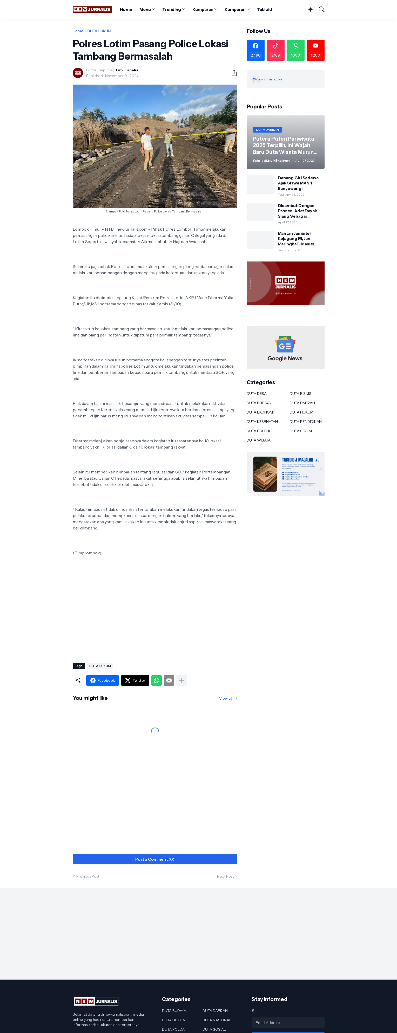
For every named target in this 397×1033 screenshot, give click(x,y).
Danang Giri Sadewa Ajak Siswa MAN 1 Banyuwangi (298, 183)
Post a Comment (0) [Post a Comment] (154, 859)
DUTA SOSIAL (301, 431)
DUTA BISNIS (300, 393)
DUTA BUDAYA (259, 403)
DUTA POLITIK (259, 431)
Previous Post (87, 876)
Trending (171, 9)
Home (126, 9)
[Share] (232, 73)
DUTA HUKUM (99, 31)
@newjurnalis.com (268, 79)
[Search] (319, 9)
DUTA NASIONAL (217, 1020)
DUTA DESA (257, 393)
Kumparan (202, 9)
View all (225, 698)
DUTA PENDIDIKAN (306, 421)
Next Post (225, 876)
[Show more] (181, 680)
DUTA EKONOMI (260, 412)
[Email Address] (288, 1022)
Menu (145, 9)
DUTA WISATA (259, 440)
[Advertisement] (155, 617)
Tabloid (264, 9)
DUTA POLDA (173, 1029)
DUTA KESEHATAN (262, 421)
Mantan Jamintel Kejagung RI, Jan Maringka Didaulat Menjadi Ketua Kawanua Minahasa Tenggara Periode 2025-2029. (297, 238)
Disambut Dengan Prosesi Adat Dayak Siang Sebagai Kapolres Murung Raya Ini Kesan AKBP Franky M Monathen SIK (300, 211)
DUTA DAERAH (302, 403)
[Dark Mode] (308, 9)
